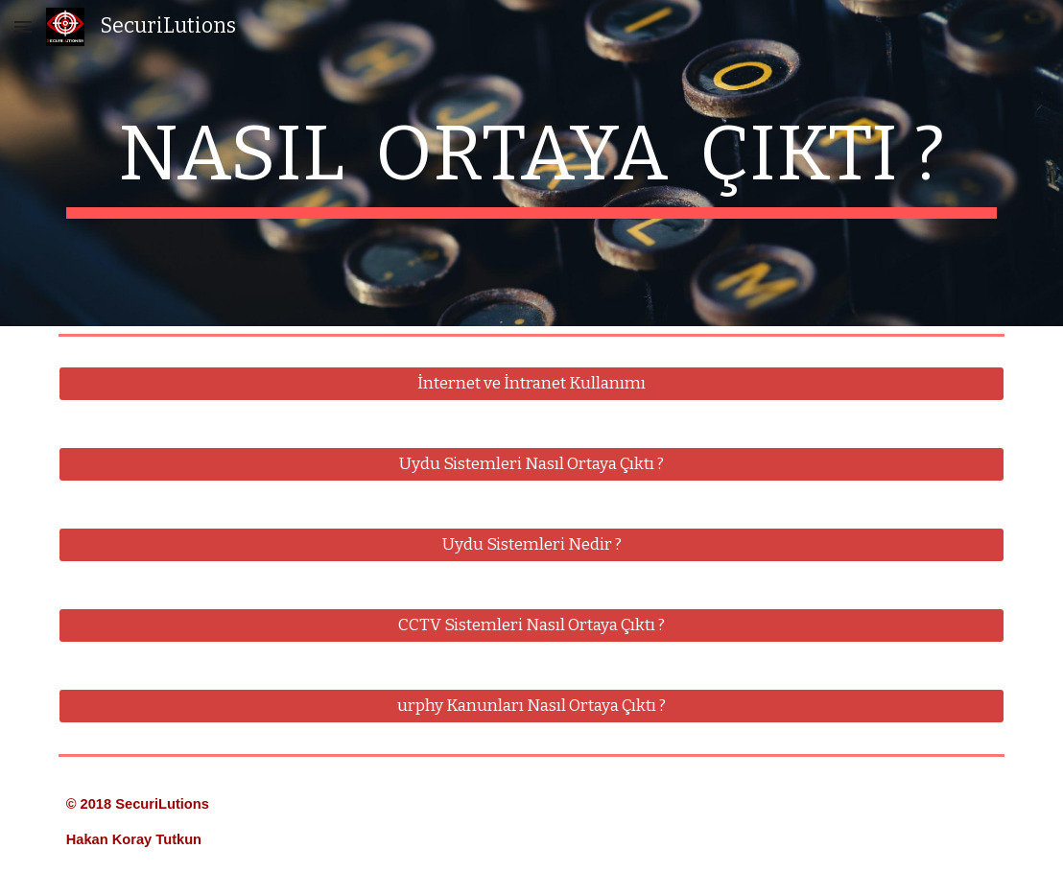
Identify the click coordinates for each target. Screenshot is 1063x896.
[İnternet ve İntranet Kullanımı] (531, 384)
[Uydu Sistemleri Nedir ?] (531, 545)
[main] (532, 163)
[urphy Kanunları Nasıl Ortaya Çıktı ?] (531, 706)
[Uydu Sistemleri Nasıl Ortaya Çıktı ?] (531, 464)
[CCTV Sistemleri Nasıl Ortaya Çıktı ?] (531, 626)
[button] (23, 26)
